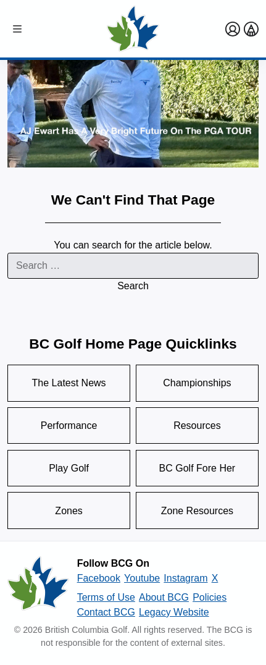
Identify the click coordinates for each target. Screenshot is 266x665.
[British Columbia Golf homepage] (38, 587)
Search (133, 286)
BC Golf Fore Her (197, 468)
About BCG (164, 597)
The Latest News (69, 383)
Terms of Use (106, 597)
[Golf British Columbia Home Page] (133, 29)
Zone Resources (197, 511)
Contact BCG (106, 612)
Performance (69, 425)
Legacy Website (174, 612)
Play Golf (69, 468)
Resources (196, 425)
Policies (210, 597)
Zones (68, 511)
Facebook (98, 578)
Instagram (185, 578)
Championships (197, 383)
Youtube (142, 578)
